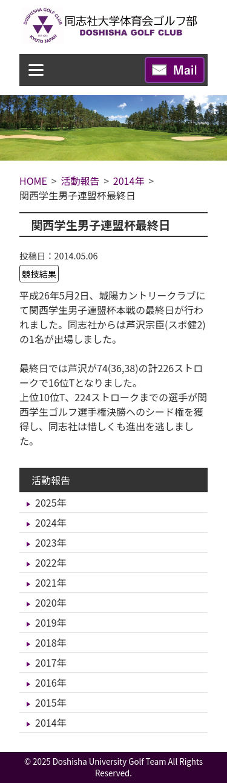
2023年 (51, 542)
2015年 (51, 702)
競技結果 (39, 273)
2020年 (51, 602)
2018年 (51, 642)
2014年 (51, 722)
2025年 (51, 502)
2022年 (51, 562)
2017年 (51, 662)
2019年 (51, 622)
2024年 (51, 522)
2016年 (51, 682)
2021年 (51, 582)
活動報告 (50, 480)
